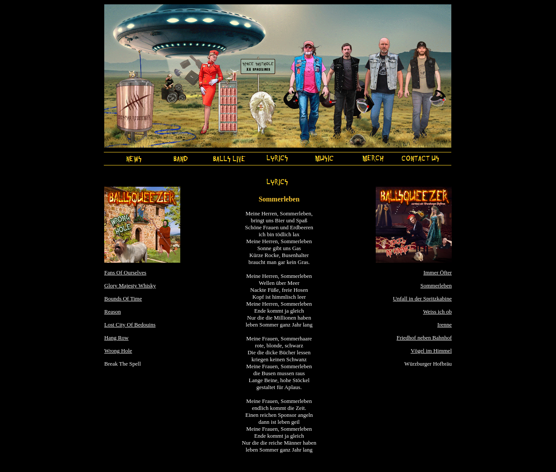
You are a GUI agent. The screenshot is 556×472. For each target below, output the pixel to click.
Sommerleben (436, 285)
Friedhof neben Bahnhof (424, 337)
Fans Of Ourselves (125, 272)
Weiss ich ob (437, 311)
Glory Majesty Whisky (130, 285)
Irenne (444, 324)
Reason (112, 311)
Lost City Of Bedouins (130, 324)
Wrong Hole (118, 350)
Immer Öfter (438, 272)
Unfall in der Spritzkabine (422, 298)
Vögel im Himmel (431, 350)
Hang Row (116, 337)
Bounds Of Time (123, 298)
